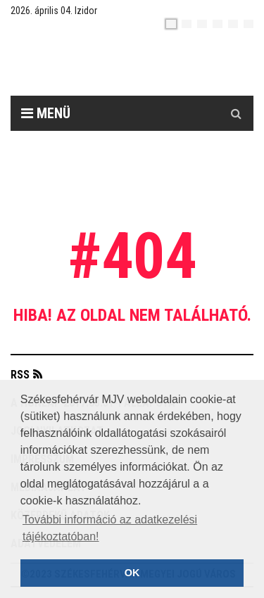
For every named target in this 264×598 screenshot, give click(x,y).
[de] (217, 24)
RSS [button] (20, 374)
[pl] (202, 24)
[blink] (248, 24)
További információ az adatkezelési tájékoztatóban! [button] (110, 528)
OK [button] (132, 572)
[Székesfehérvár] (142, 64)
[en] (186, 24)
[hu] (171, 24)
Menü (45, 113)
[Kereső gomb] (235, 113)
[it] (233, 24)
